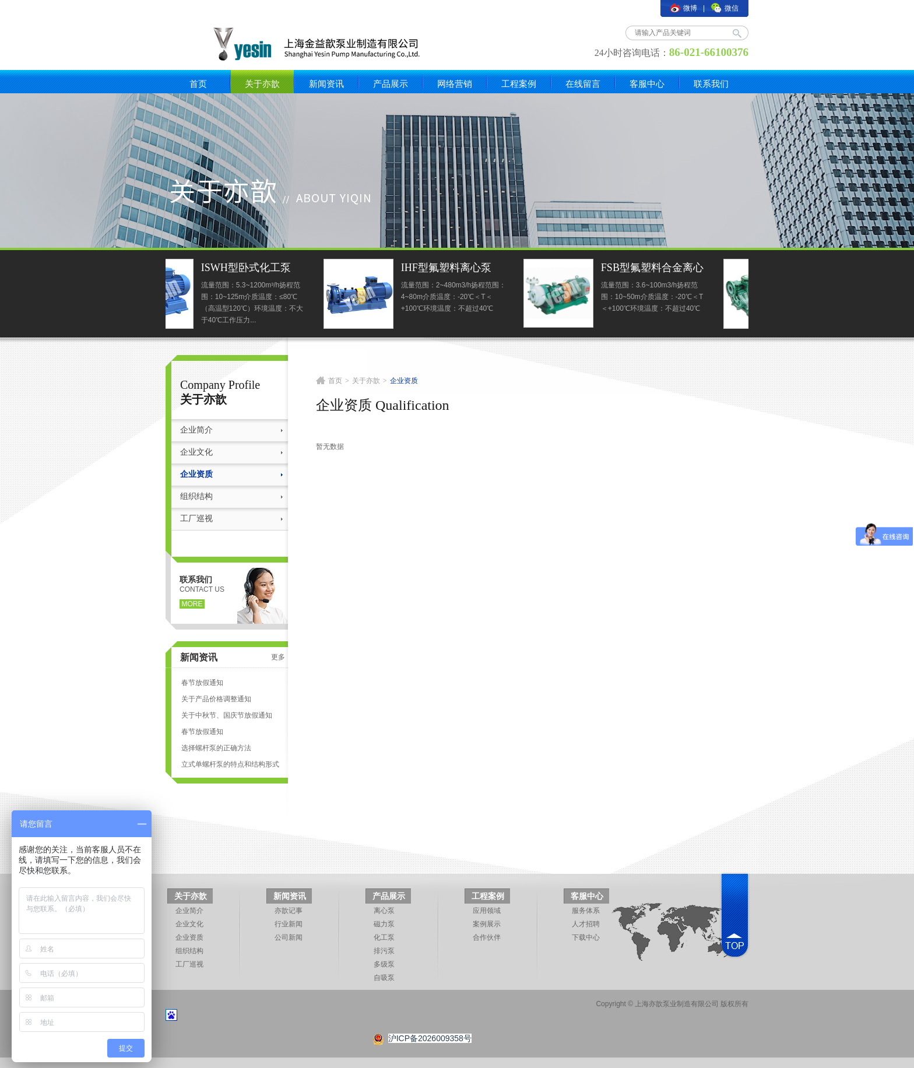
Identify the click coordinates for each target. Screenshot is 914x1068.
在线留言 (582, 84)
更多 (278, 657)
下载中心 (586, 937)
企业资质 (196, 474)
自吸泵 (384, 978)
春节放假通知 (202, 683)
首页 (198, 84)
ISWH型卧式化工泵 (288, 267)
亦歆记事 (289, 911)
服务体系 (586, 911)
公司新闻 (289, 937)
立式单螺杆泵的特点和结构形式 (230, 764)
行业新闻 (289, 924)
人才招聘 (586, 924)
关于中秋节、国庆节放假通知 (226, 715)
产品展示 (390, 84)
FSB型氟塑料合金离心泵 (694, 269)
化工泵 (384, 937)
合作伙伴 (487, 937)
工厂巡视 (196, 518)
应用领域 (487, 911)
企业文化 (196, 452)
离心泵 (384, 911)
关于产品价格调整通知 (216, 699)
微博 (683, 8)
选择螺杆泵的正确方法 (216, 748)
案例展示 (487, 924)
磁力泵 (384, 924)
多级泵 (384, 964)
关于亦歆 (262, 84)
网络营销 (454, 84)
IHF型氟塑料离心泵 (488, 267)
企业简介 (196, 430)
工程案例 (518, 84)
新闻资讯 (326, 84)
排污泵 (384, 951)
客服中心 (647, 84)
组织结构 (196, 496)
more (192, 604)
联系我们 (711, 84)
